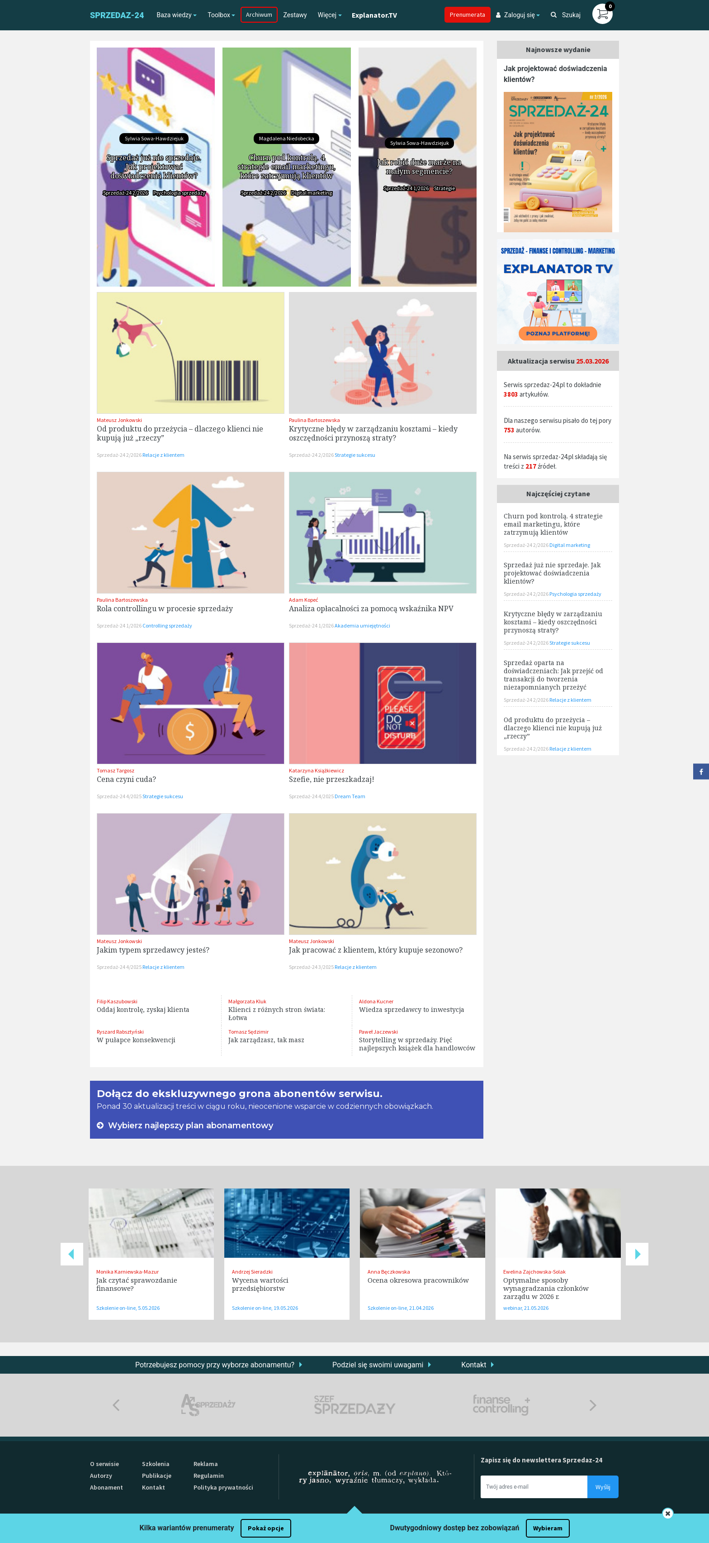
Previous (72, 1254)
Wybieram (547, 1528)
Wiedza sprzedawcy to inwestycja (411, 1009)
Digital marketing (311, 192)
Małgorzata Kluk (247, 1001)
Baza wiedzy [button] (173, 15)
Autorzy (101, 1475)
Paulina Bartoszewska (314, 420)
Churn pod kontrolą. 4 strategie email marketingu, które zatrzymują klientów (287, 167)
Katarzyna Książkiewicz (316, 770)
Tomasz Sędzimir (248, 1031)
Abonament (106, 1487)
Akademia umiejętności (362, 625)
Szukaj (566, 15)
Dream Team (350, 796)
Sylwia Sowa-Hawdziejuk (154, 138)
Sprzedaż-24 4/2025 (119, 796)
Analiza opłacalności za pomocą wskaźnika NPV (371, 608)
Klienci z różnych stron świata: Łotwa (276, 1013)
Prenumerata (467, 14)
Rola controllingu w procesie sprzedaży (165, 608)
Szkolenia (156, 1464)
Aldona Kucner (376, 1001)
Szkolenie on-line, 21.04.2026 (401, 1307)
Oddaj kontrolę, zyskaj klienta (143, 1009)
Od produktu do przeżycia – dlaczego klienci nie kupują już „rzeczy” (180, 433)
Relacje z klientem (163, 454)
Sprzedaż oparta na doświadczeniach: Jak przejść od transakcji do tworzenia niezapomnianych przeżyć (553, 674)
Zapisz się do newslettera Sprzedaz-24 (541, 1460)
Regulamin (209, 1475)
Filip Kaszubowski (117, 1001)
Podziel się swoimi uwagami (377, 1365)
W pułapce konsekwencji (136, 1039)
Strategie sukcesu (355, 454)
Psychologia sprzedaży (179, 192)
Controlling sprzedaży (167, 625)
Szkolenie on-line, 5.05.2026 (128, 1307)
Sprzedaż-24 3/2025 (312, 966)
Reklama (206, 1464)
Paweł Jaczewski (378, 1031)
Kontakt (473, 1365)
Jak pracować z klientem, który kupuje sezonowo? (376, 950)
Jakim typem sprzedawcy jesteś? (153, 950)
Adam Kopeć (303, 599)
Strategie (444, 188)
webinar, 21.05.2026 (525, 1307)
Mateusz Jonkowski (119, 420)
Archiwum (259, 14)
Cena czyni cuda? (126, 779)
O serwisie (104, 1464)
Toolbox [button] (219, 15)
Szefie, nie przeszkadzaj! (331, 779)
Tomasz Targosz (115, 770)
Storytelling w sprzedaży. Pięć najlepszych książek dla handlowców (417, 1043)
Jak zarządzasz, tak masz (266, 1039)
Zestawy (295, 15)
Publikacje (156, 1475)
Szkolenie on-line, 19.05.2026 (265, 1307)
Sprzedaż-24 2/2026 (126, 192)
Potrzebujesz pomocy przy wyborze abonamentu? (214, 1365)
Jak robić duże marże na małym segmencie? (419, 166)
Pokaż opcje (266, 1528)
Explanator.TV (374, 14)
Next (637, 1254)
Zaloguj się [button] (515, 15)
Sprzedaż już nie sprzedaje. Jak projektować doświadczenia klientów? (154, 167)
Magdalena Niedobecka (286, 138)
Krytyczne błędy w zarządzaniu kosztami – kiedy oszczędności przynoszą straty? (373, 433)
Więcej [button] (327, 15)
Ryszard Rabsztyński (120, 1031)
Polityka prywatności (223, 1487)
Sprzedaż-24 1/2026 (407, 188)
